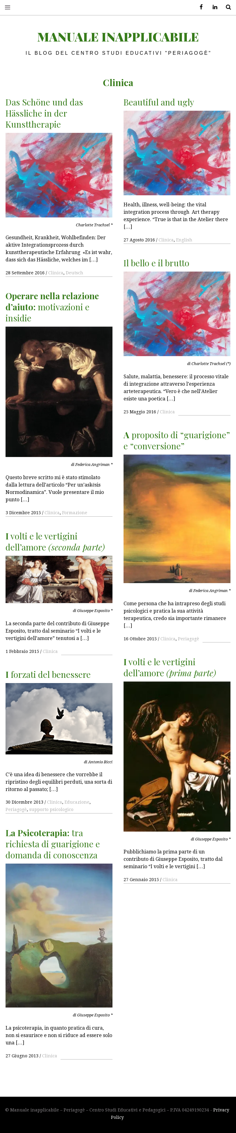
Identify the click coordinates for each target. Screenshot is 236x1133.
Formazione (74, 512)
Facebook (199, 7)
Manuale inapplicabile (118, 36)
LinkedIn (212, 7)
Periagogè (188, 638)
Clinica (55, 272)
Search (226, 7)
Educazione (77, 802)
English (184, 239)
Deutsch (74, 272)
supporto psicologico (51, 809)
